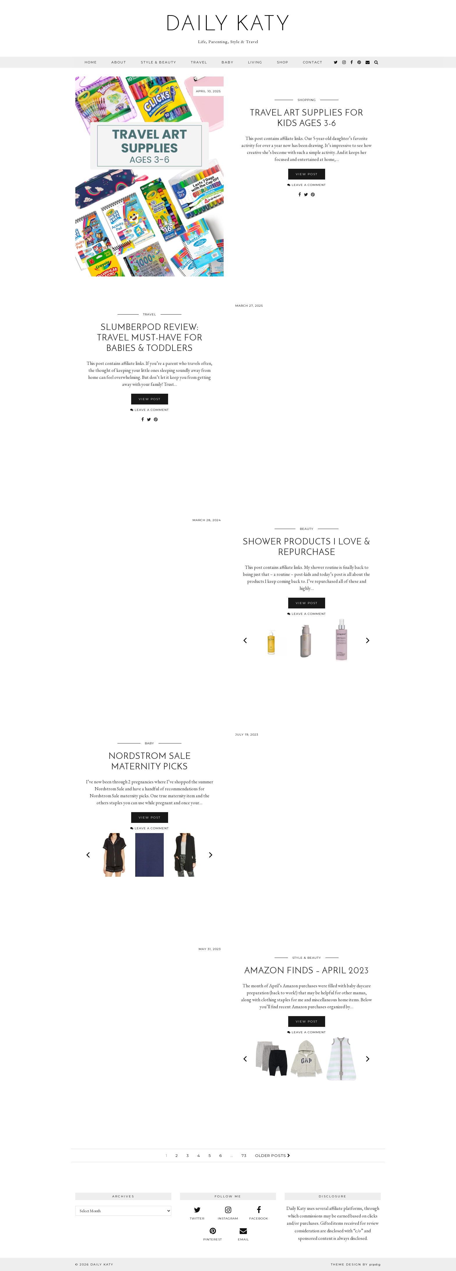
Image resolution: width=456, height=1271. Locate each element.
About (118, 62)
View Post (307, 174)
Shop (282, 62)
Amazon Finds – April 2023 (306, 971)
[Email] (368, 62)
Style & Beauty (158, 62)
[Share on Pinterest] (312, 194)
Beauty (307, 529)
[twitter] (336, 62)
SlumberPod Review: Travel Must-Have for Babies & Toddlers (149, 338)
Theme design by (356, 1264)
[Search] (376, 62)
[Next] (367, 640)
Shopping (307, 100)
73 (244, 1155)
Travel (199, 62)
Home (91, 62)
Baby (228, 62)
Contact (313, 62)
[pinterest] (359, 62)
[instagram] (344, 62)
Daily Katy (228, 25)
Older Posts (272, 1155)
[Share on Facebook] (299, 194)
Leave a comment (306, 185)
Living (255, 62)
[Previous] (245, 640)
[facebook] (351, 62)
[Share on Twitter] (305, 194)
